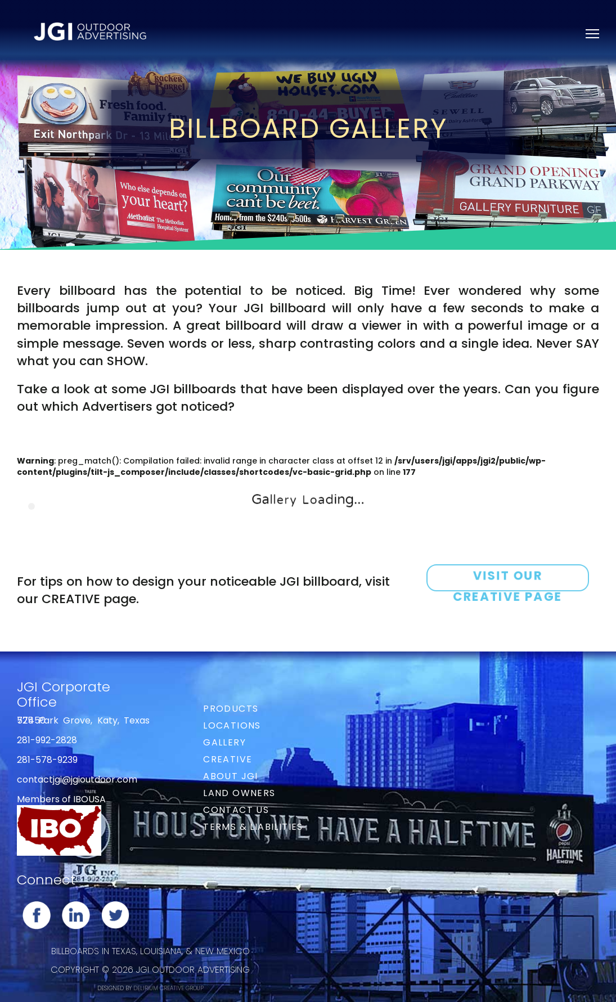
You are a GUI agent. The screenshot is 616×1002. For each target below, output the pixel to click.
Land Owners (239, 793)
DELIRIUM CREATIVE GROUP (168, 988)
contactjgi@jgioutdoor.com (77, 779)
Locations (232, 725)
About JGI (230, 776)
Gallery (224, 742)
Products (230, 708)
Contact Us (236, 809)
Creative (227, 759)
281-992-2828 (47, 740)
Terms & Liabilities (253, 826)
